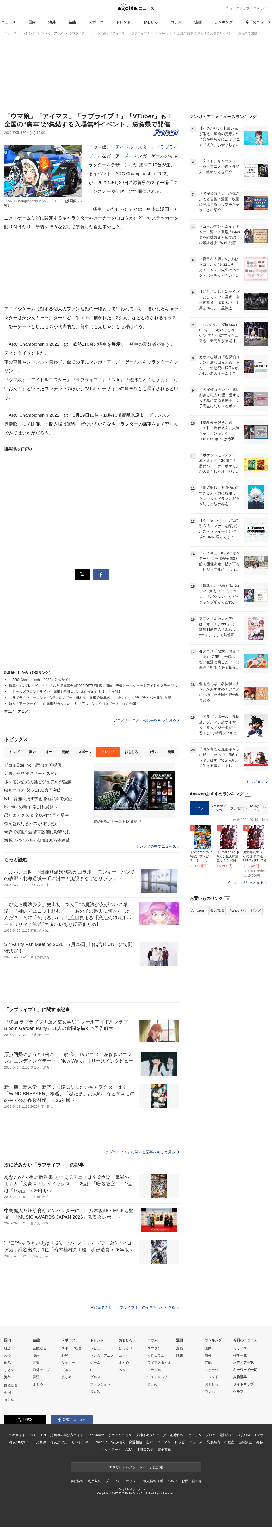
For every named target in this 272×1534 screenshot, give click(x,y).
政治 (7, 1363)
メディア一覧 (243, 1363)
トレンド (123, 22)
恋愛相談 (135, 1442)
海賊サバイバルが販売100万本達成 (37, 840)
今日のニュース (258, 22)
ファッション (100, 1384)
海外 (52, 22)
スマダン (154, 1348)
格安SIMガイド (20, 1442)
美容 (259, 1442)
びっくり (125, 1348)
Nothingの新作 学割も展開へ (31, 807)
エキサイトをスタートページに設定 (136, 1467)
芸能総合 (39, 1348)
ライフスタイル (159, 1363)
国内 (32, 22)
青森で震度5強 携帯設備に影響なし (37, 832)
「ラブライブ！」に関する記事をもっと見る (140, 1152)
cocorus (101, 1442)
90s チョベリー (159, 1377)
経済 (7, 1355)
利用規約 (94, 1481)
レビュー (97, 1348)
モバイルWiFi (81, 1442)
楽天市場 (217, 910)
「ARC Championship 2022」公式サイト (40, 680)
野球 (64, 1355)
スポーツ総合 (71, 1348)
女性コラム (155, 1355)
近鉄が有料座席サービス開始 (31, 773)
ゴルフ (66, 1370)
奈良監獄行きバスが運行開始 (31, 823)
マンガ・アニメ (102, 1355)
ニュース (8, 22)
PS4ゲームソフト (258, 808)
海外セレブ (41, 1370)
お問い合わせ (192, 1481)
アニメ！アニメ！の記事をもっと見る (146, 720)
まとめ (9, 1370)
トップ (14, 752)
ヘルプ (238, 1391)
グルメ (95, 1377)
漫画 (198, 22)
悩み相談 (118, 1442)
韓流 (36, 1377)
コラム (176, 22)
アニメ (199, 808)
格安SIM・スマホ (250, 1435)
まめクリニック (120, 1435)
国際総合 (11, 1385)
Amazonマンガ (218, 808)
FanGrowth (96, 1435)
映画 (36, 1355)
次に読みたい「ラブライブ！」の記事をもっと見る (134, 1307)
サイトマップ (243, 1384)
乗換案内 (213, 1442)
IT (91, 1370)
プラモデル (238, 808)
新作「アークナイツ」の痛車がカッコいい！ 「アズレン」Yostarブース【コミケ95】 (74, 704)
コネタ (124, 1355)
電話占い (226, 1435)
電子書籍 (164, 1449)
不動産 (229, 1442)
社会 (7, 1348)
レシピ (180, 1442)
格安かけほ (58, 1442)
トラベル (154, 1370)
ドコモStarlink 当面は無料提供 (32, 765)
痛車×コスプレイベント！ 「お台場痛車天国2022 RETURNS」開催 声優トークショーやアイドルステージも (93, 686)
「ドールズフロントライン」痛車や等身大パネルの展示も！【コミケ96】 (65, 692)
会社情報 (77, 1481)
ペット (124, 1370)
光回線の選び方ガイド (67, 1435)
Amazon (197, 910)
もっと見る (257, 781)
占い (149, 1442)
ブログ (211, 1435)
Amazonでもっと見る (246, 883)
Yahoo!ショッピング (245, 910)
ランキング (223, 22)
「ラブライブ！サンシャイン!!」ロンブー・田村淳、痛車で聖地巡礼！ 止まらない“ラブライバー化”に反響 (90, 698)
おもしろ (150, 22)
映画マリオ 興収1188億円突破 (32, 790)
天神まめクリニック (151, 1435)
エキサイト (261, 8)
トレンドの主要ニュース (157, 846)
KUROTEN (37, 1435)
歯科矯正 (245, 1442)
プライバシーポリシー (122, 1481)
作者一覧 (240, 1355)
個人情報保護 (153, 1481)
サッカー (68, 1363)
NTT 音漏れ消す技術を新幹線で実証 (38, 798)
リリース (240, 1348)
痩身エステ (145, 1449)
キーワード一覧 (245, 1370)
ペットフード (111, 1449)
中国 (7, 1392)
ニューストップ (238, 8)
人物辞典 (240, 1377)
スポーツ (96, 22)
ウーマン (164, 1442)
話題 (179, 1355)
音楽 (36, 1363)
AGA (128, 1449)
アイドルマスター (133, 147)
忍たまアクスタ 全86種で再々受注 (36, 815)
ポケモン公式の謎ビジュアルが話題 (37, 782)
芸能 (72, 22)
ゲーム (95, 1363)
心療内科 (177, 1435)
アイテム (194, 1435)
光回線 (41, 1442)
